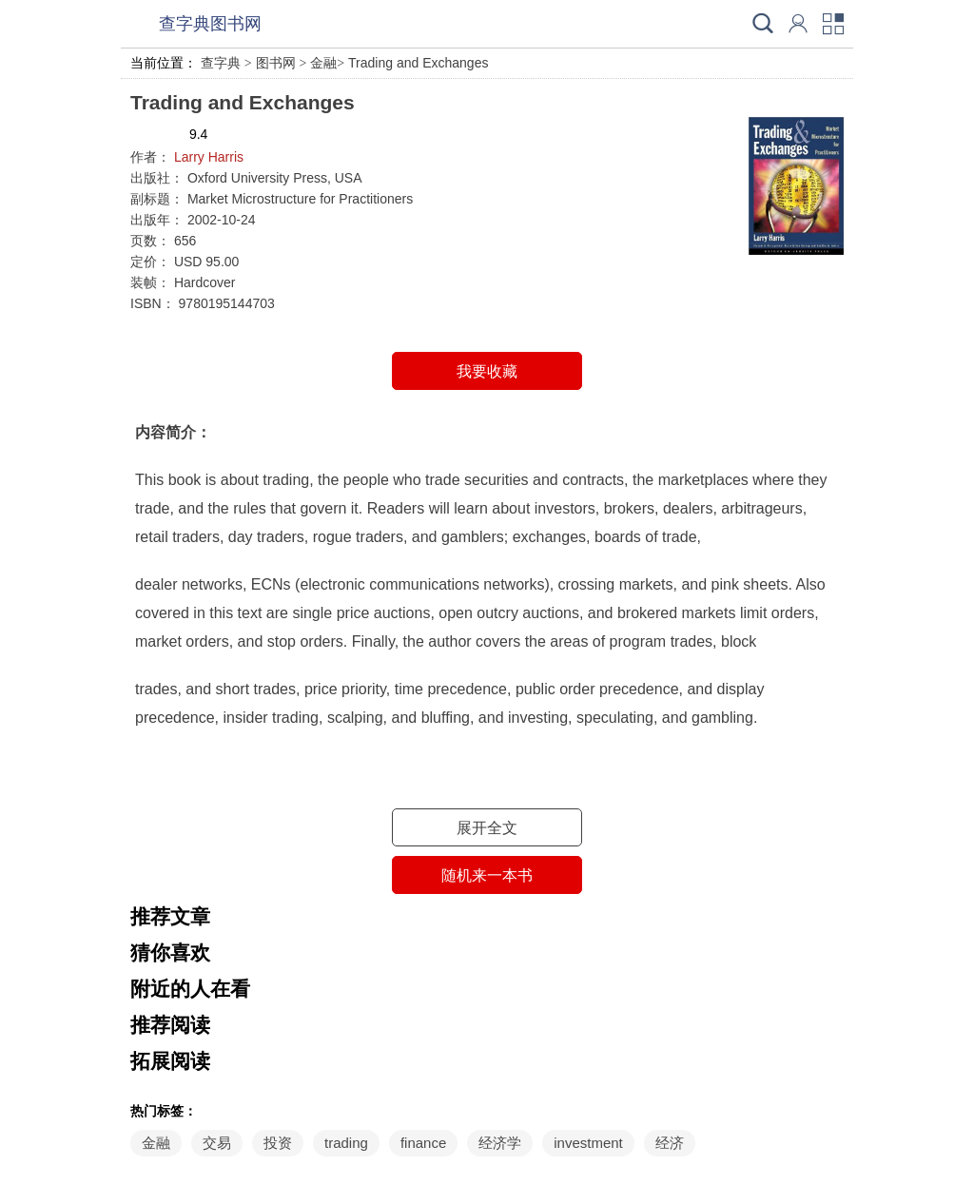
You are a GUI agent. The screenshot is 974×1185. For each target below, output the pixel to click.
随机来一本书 (487, 875)
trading (346, 1143)
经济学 (499, 1143)
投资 (277, 1143)
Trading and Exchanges (418, 62)
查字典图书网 (210, 23)
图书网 (276, 62)
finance (423, 1143)
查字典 (221, 62)
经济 (669, 1143)
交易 (217, 1143)
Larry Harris (209, 157)
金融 (323, 62)
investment (588, 1143)
